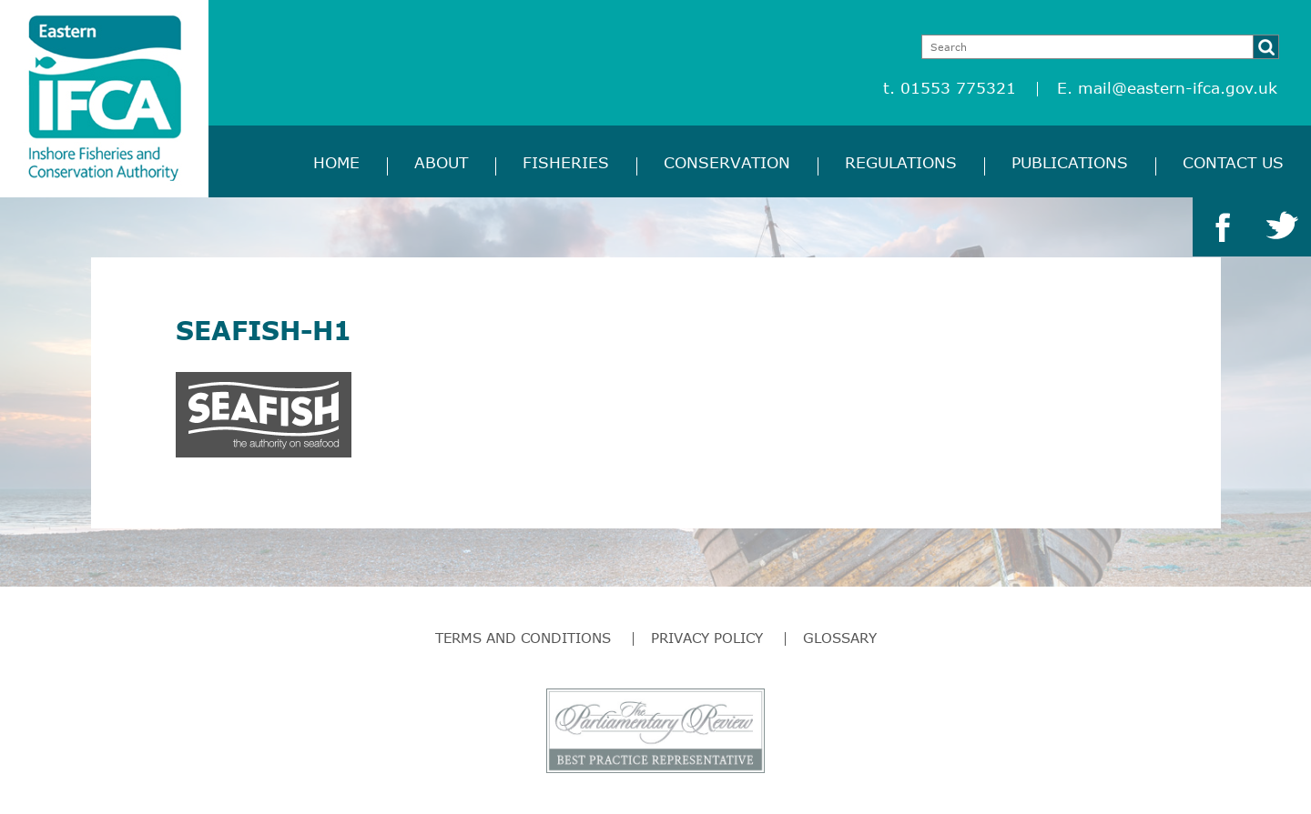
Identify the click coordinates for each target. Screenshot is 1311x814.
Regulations (901, 162)
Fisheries (566, 162)
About (441, 162)
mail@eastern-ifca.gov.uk (1177, 87)
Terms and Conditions (523, 637)
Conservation (727, 162)
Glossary (840, 637)
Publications (1069, 162)
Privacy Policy (707, 637)
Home (336, 162)
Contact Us (1233, 162)
